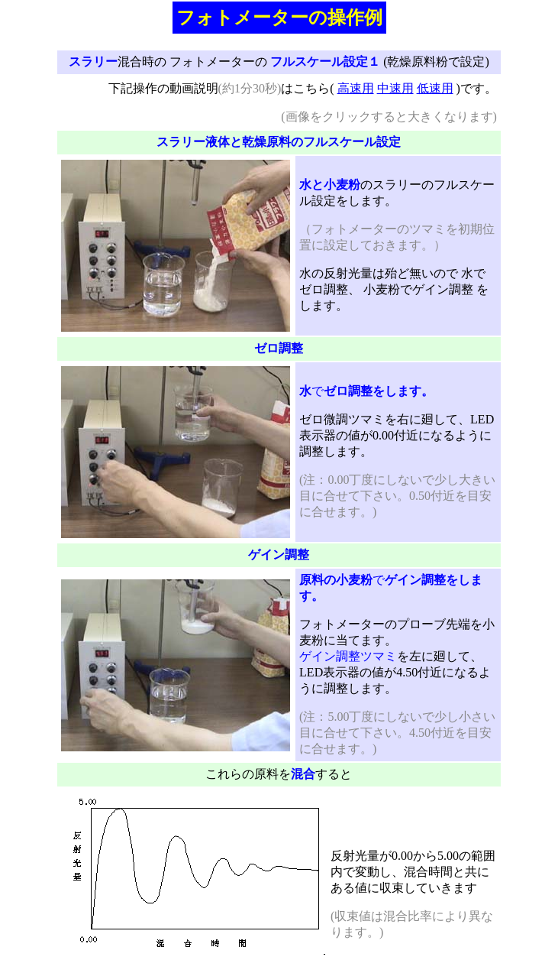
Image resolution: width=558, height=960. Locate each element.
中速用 (395, 88)
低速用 (435, 88)
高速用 (355, 88)
